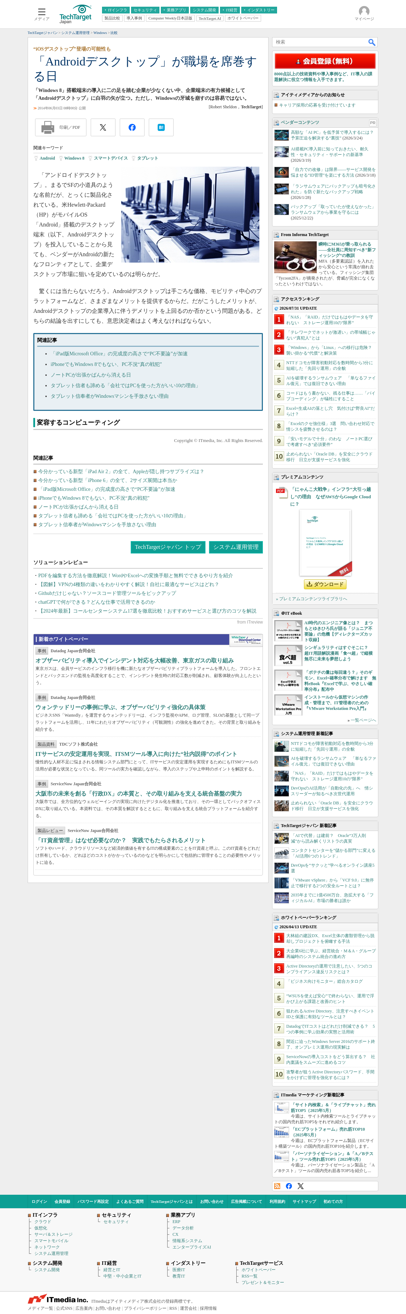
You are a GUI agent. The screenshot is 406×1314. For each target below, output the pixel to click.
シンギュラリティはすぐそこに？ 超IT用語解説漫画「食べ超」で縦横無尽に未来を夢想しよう (338, 653)
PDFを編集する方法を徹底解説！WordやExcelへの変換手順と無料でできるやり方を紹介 (135, 575)
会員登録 (62, 1201)
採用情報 (208, 1308)
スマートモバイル (51, 1240)
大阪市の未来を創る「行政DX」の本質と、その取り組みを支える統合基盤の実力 (138, 794)
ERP (176, 1221)
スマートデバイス (111, 158)
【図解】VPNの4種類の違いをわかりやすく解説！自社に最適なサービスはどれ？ (128, 584)
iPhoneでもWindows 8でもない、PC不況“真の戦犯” (106, 364)
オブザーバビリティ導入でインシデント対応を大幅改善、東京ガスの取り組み (134, 661)
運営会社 (188, 1308)
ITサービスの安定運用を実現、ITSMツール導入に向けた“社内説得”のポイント (136, 754)
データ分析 (183, 1228)
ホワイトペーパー (259, 1269)
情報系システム (187, 1240)
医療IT (179, 1269)
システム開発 (47, 1269)
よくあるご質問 (129, 1201)
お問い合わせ (212, 1201)
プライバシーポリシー (145, 1308)
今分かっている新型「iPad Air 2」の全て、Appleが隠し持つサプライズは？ (121, 471)
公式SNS (64, 1308)
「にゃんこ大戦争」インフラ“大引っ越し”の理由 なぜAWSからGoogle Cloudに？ (330, 497)
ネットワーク (47, 1247)
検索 (372, 42)
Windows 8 (74, 158)
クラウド (42, 1221)
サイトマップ (304, 1201)
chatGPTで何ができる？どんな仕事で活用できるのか (96, 602)
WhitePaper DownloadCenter (246, 640)
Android (47, 158)
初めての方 (333, 1201)
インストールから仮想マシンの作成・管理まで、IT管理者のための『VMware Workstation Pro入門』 (336, 703)
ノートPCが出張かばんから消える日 (91, 375)
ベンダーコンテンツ (300, 122)
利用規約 (277, 1201)
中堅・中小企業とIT (122, 1276)
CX (176, 1234)
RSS (277, 1186)
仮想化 (40, 1228)
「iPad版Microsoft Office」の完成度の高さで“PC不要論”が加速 (119, 353)
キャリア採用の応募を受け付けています (317, 105)
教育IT (179, 1276)
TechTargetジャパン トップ (168, 547)
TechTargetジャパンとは (172, 1201)
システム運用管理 (236, 547)
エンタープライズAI (192, 1247)
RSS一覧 (250, 1276)
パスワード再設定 (93, 1201)
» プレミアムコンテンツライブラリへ (311, 598)
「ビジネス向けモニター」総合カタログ (324, 981)
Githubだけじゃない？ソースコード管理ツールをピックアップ (107, 593)
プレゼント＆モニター (263, 1282)
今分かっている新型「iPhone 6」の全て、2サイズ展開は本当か (107, 480)
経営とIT (111, 1269)
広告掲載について (246, 1201)
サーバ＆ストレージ (53, 1234)
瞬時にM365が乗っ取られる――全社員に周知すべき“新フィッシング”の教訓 (347, 250)
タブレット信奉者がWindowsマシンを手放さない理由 (110, 396)
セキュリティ (116, 1221)
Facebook (289, 1186)
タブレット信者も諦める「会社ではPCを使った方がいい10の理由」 (126, 385)
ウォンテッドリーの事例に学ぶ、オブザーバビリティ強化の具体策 (120, 707)
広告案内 (83, 1308)
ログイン (39, 1201)
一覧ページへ (363, 720)
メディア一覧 (40, 1308)
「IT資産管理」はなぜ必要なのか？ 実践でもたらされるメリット (120, 840)
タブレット (147, 158)
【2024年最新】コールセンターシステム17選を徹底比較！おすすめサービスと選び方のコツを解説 (147, 611)
